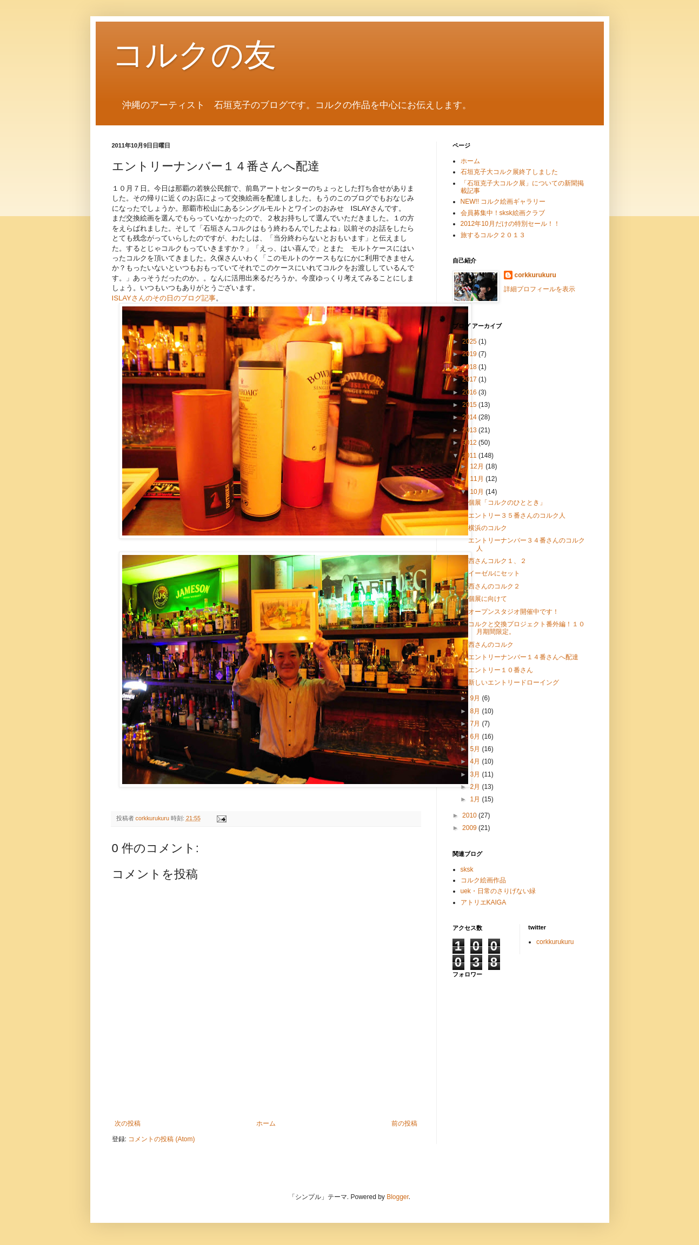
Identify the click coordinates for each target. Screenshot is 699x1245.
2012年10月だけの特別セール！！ (510, 223)
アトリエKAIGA (484, 902)
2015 (470, 405)
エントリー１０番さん (500, 670)
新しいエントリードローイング (513, 682)
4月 (476, 761)
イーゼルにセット (494, 573)
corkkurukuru (535, 275)
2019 (470, 354)
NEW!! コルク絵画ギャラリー (503, 201)
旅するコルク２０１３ (496, 235)
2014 (470, 417)
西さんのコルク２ (494, 586)
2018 (470, 367)
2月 (476, 787)
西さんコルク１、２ (497, 561)
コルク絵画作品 (483, 880)
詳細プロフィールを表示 (539, 289)
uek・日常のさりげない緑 (498, 891)
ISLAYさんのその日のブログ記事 (164, 298)
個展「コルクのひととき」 (507, 502)
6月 (476, 736)
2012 (470, 442)
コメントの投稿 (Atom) (161, 1139)
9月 (476, 698)
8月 (476, 711)
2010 (470, 815)
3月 (476, 774)
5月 (476, 749)
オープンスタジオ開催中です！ (513, 611)
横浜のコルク (487, 528)
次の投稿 (128, 1123)
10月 (477, 492)
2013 (470, 430)
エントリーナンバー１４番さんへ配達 (523, 657)
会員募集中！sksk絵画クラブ (503, 213)
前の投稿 (404, 1123)
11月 (477, 479)
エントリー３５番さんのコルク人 (516, 515)
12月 (477, 466)
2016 (470, 392)
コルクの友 (194, 55)
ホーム (266, 1123)
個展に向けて (487, 599)
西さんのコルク (491, 644)
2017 (470, 379)
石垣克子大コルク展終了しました (509, 172)
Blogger (398, 1197)
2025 (470, 341)
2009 (470, 828)
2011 (470, 455)
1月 (476, 799)
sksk (467, 869)
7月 (476, 723)
